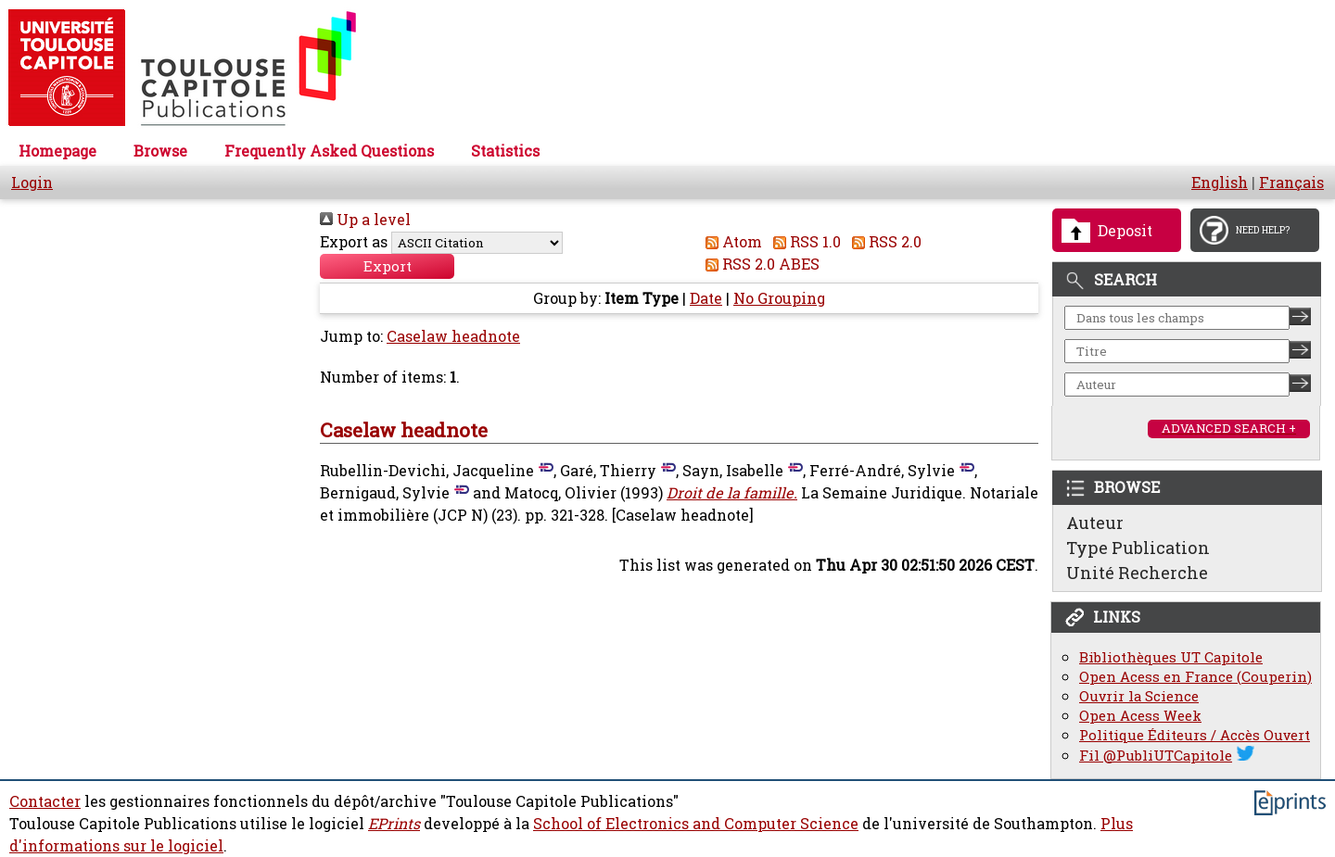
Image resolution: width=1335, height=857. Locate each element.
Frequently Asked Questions (329, 151)
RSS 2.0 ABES (759, 264)
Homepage (57, 151)
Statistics (505, 151)
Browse (160, 151)
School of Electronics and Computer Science (695, 823)
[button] (387, 267)
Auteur (1095, 522)
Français (1291, 182)
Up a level (365, 219)
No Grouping (779, 299)
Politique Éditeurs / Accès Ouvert (1194, 735)
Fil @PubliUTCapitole (1155, 755)
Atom (730, 242)
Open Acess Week (1140, 715)
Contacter (45, 801)
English (1219, 182)
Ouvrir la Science (1139, 696)
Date (706, 299)
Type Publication (1138, 547)
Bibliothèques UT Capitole (1171, 657)
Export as (354, 242)
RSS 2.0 (883, 242)
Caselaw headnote (453, 337)
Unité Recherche (1137, 572)
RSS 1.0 (803, 242)
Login (32, 182)
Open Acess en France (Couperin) (1195, 677)
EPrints (394, 823)
